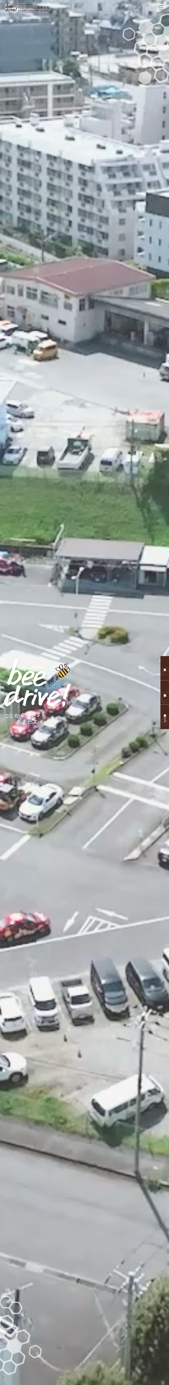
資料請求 (165, 692)
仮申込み (165, 668)
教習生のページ (165, 716)
